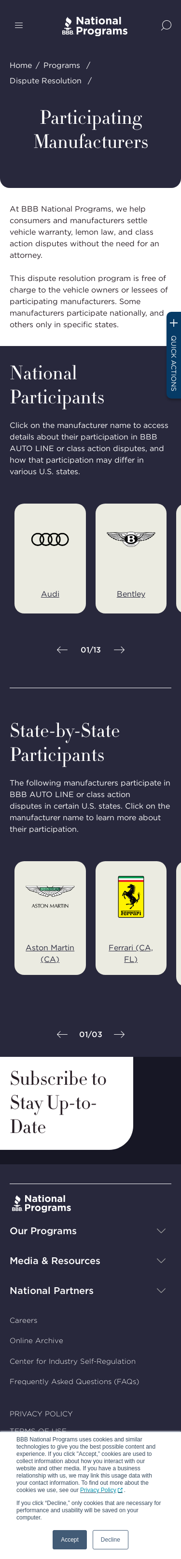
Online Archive (36, 1340)
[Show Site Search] (166, 26)
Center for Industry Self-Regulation (73, 1361)
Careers (23, 1320)
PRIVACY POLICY (41, 1413)
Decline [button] (110, 1539)
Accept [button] (70, 1539)
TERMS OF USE (38, 1431)
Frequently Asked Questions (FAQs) (74, 1381)
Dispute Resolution (46, 80)
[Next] (119, 650)
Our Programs (43, 1230)
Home (21, 65)
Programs (61, 65)
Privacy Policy (98, 1490)
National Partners (52, 1290)
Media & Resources (55, 1260)
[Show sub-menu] (161, 1230)
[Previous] (62, 650)
